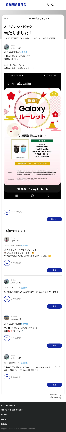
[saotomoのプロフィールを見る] (13, 316)
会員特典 (23, 52)
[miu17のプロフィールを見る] (12, 238)
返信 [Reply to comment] (54, 270)
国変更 (4, 424)
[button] (57, 46)
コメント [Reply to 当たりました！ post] (54, 219)
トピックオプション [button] (57, 25)
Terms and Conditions (12, 410)
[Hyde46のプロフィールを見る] (13, 46)
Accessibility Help (10, 405)
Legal (4, 419)
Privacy (5, 415)
